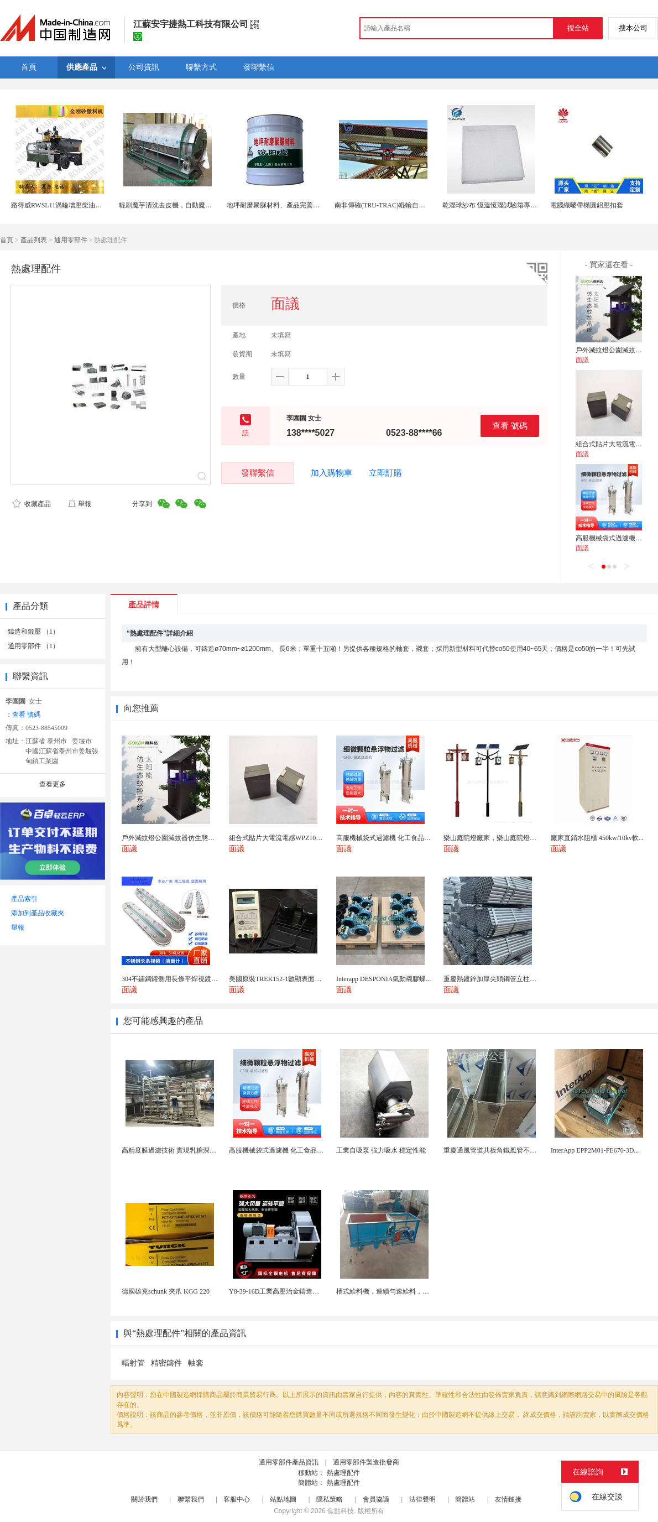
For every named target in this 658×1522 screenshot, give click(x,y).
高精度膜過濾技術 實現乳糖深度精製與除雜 (185, 1150)
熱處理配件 (343, 1473)
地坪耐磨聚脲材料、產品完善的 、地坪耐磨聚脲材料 (304, 205)
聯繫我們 (190, 1499)
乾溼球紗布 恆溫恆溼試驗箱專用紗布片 (499, 205)
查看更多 (52, 784)
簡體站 (465, 1499)
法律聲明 (422, 1499)
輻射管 (133, 1363)
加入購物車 (331, 472)
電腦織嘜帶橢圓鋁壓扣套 (586, 205)
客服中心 (236, 1499)
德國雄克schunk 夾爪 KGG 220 (166, 1291)
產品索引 (24, 899)
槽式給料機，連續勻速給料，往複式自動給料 (402, 1291)
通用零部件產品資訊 (288, 1462)
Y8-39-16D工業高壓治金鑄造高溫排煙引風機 (294, 1291)
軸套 (195, 1363)
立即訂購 (385, 472)
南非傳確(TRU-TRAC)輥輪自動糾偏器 (390, 205)
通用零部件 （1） (33, 646)
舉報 (79, 504)
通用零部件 (70, 240)
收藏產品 (31, 504)
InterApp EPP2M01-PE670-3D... (595, 1150)
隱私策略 (329, 1499)
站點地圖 (283, 1499)
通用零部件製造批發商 (366, 1462)
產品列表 (33, 240)
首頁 (6, 240)
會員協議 (376, 1499)
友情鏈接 (508, 1499)
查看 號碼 (510, 425)
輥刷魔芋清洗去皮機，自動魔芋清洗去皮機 (182, 205)
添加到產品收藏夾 (37, 913)
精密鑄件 (166, 1363)
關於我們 (144, 1499)
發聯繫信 (257, 472)
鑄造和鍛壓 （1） (33, 631)
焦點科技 (340, 1511)
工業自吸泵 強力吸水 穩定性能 (381, 1150)
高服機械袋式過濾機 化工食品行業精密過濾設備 (299, 1150)
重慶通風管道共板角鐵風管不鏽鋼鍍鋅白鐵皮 (509, 1150)
